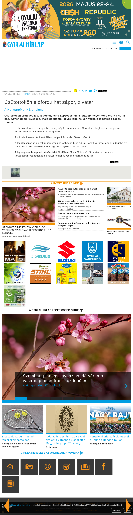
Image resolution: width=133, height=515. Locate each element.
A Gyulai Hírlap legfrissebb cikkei (52, 310)
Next (127, 388)
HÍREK (27, 94)
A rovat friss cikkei (64, 183)
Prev (19, 388)
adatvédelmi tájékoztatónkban (18, 505)
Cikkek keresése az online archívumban (48, 454)
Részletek (116, 510)
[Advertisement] (66, 69)
